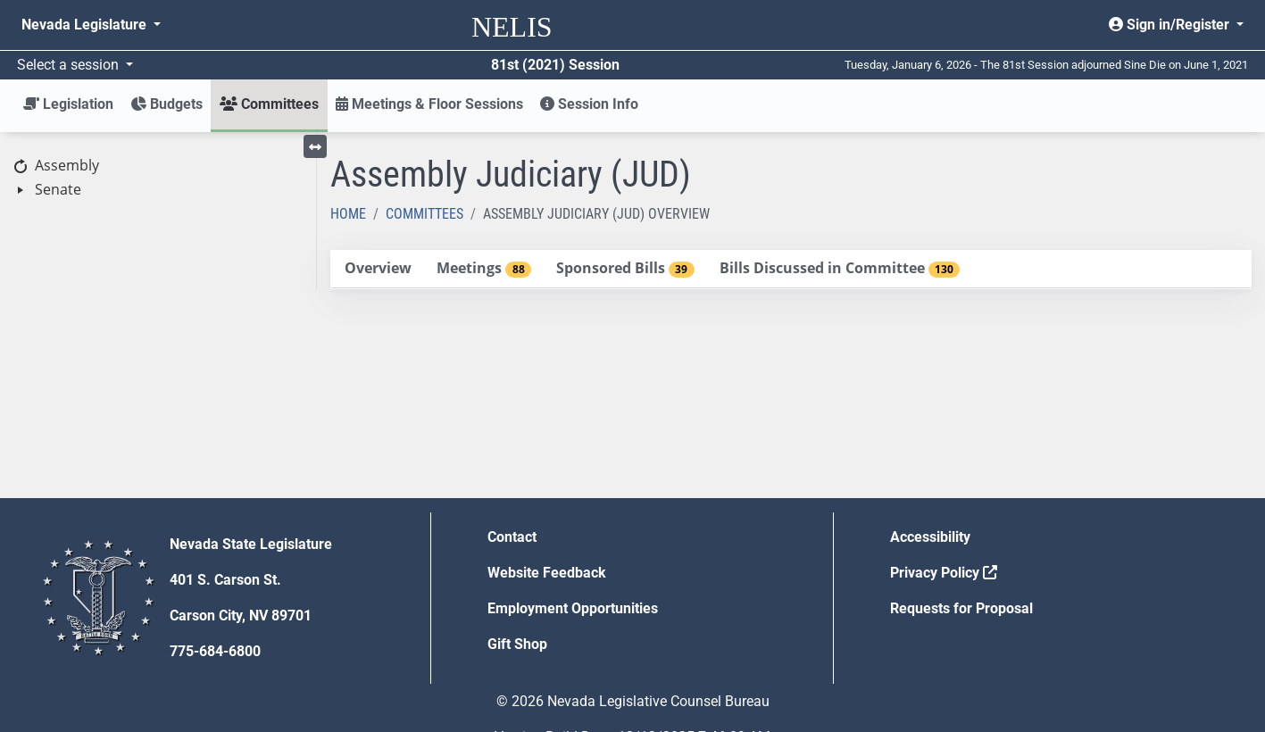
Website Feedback (546, 572)
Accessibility (930, 536)
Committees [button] (269, 104)
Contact (512, 536)
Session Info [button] (589, 104)
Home (348, 213)
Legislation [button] (68, 104)
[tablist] (791, 269)
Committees (424, 213)
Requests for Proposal (961, 608)
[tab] (377, 269)
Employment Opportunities (572, 608)
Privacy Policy (943, 572)
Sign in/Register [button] (1171, 24)
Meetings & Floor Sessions (429, 104)
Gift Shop (517, 644)
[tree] (158, 178)
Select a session (69, 64)
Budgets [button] (166, 104)
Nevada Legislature (85, 24)
